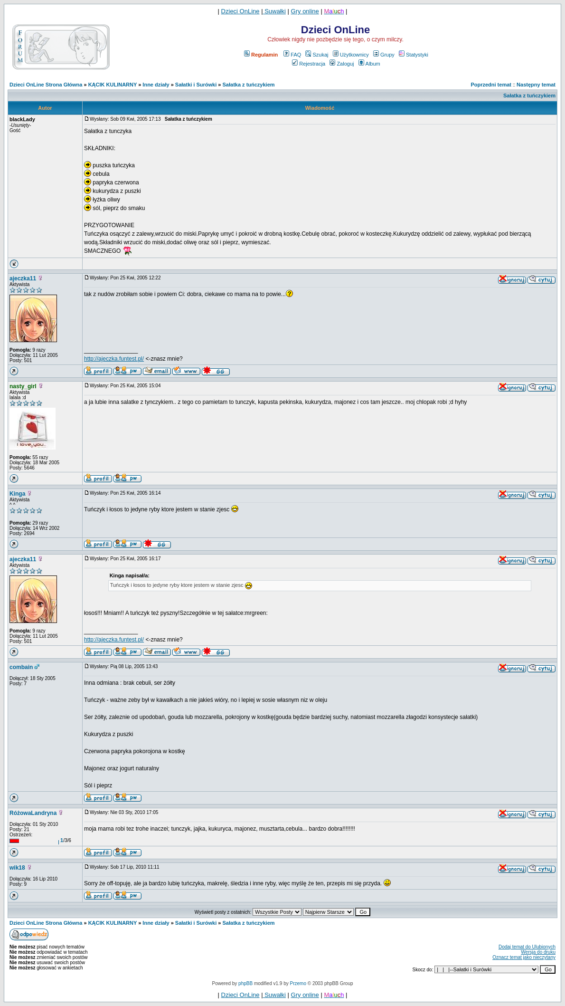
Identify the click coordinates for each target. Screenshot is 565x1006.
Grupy (384, 54)
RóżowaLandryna (32, 813)
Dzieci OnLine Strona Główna (45, 84)
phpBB (245, 983)
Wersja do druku (538, 952)
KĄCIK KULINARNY (112, 84)
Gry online (305, 11)
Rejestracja (308, 64)
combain (21, 667)
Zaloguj (342, 64)
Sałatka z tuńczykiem (249, 84)
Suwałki (274, 11)
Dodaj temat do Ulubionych (527, 946)
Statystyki (413, 54)
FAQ (292, 54)
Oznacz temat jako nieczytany (524, 957)
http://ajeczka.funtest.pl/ (114, 358)
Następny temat (536, 84)
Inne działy (155, 84)
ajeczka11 (22, 278)
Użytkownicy (351, 54)
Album (369, 64)
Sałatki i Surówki (196, 84)
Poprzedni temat (491, 84)
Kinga (17, 493)
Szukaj (316, 54)
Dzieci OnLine (240, 11)
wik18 (17, 867)
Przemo (298, 983)
